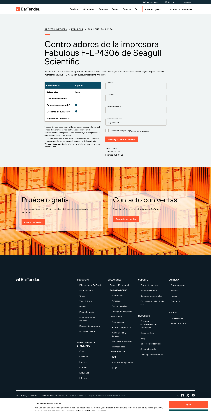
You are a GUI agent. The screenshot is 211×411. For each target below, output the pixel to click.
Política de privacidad (139, 131)
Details (40, 405)
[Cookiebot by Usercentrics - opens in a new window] (17, 406)
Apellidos (111, 95)
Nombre (110, 82)
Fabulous (77, 29)
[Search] (136, 9)
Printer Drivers (56, 29)
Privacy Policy (85, 398)
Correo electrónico (114, 107)
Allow (188, 392)
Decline (188, 400)
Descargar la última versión (121, 139)
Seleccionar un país (115, 119)
